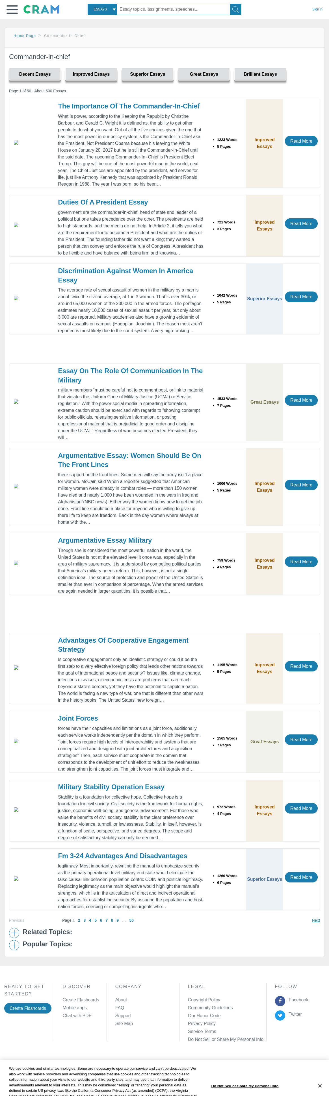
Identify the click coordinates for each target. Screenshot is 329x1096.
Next (316, 920)
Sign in (317, 9)
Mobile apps (74, 1007)
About (121, 999)
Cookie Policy (135, 1067)
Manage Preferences (209, 1039)
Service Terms (202, 1031)
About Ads (163, 1067)
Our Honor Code (204, 1015)
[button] (12, 10)
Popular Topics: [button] (48, 944)
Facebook (297, 999)
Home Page (25, 36)
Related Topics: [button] (47, 932)
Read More (301, 141)
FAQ (119, 1007)
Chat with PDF (76, 1015)
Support (123, 1015)
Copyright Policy (204, 999)
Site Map (124, 1023)
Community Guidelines (210, 1007)
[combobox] (102, 9)
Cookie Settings (215, 1067)
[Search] (235, 9)
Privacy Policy (202, 1023)
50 (131, 920)
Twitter (294, 1014)
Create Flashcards (28, 1008)
